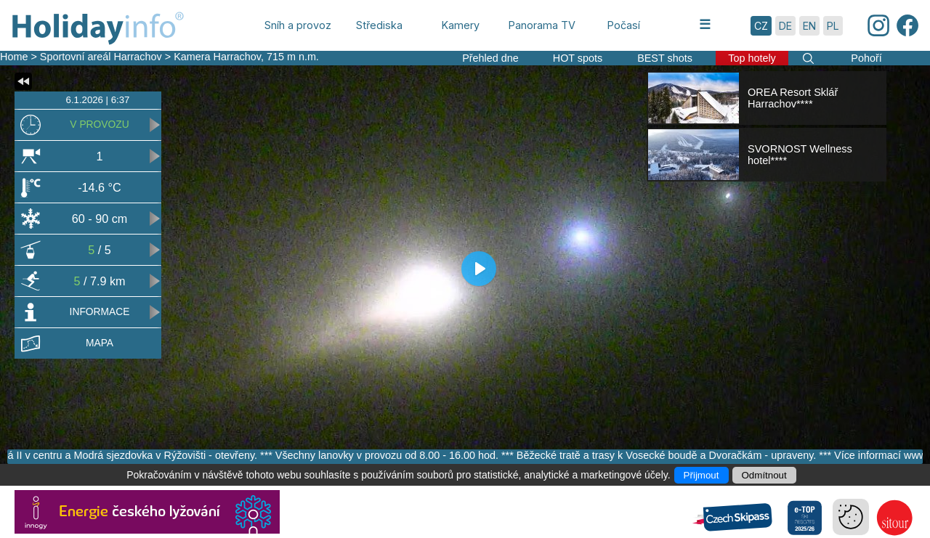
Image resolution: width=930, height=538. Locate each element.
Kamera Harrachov (217, 56)
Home (14, 56)
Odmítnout (764, 475)
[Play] (478, 268)
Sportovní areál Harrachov (101, 56)
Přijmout (701, 475)
